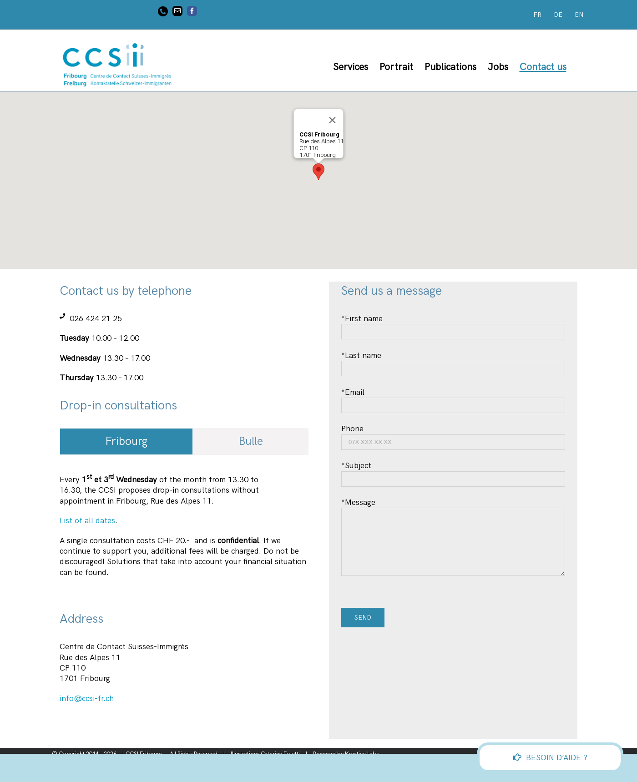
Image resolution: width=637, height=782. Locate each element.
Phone (453, 435)
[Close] (333, 120)
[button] (318, 171)
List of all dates (87, 520)
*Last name (453, 362)
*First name (453, 325)
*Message (453, 522)
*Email (453, 399)
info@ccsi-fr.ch (87, 698)
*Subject (453, 472)
